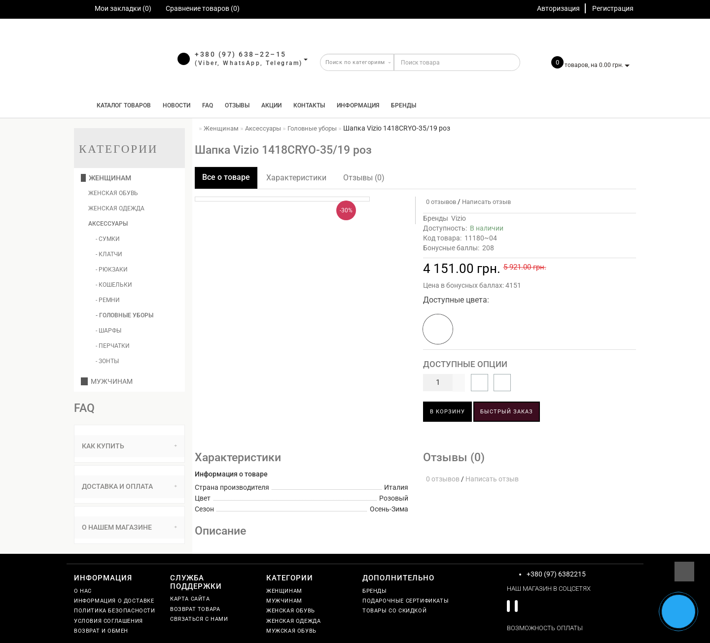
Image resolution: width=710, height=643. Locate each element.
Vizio (458, 218)
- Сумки (108, 239)
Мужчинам (107, 381)
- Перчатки (113, 345)
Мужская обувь (291, 631)
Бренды (403, 105)
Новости (176, 105)
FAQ (207, 105)
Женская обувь (113, 193)
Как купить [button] (129, 446)
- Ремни (108, 300)
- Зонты (107, 361)
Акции (271, 105)
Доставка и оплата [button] (129, 486)
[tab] (129, 446)
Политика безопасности (114, 611)
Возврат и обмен (101, 631)
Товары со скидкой (394, 611)
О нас (83, 591)
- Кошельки (114, 284)
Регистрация (613, 8)
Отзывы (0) (364, 177)
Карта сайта (190, 599)
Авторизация (558, 8)
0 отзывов (439, 201)
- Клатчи (109, 254)
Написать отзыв (486, 201)
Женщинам (106, 178)
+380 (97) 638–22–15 (240, 54)
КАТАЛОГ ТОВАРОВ (121, 105)
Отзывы (237, 105)
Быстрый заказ (506, 411)
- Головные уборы (124, 315)
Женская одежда (116, 208)
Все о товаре (226, 177)
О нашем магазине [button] (129, 527)
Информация (358, 105)
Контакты (309, 105)
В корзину (447, 411)
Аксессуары (108, 223)
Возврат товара (195, 609)
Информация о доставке (114, 601)
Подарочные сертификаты (405, 601)
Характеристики (296, 177)
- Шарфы (108, 330)
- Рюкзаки (112, 269)
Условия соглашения (108, 621)
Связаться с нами (199, 619)
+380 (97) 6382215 (556, 574)
